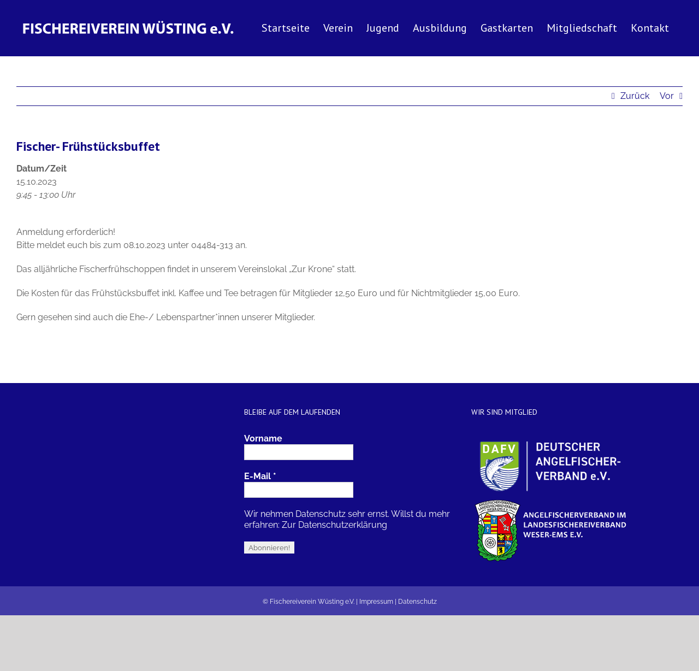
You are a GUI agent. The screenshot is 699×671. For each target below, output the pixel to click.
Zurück (634, 96)
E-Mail (260, 476)
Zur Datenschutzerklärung (334, 525)
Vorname (263, 438)
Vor (667, 96)
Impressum (376, 601)
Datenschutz (417, 601)
